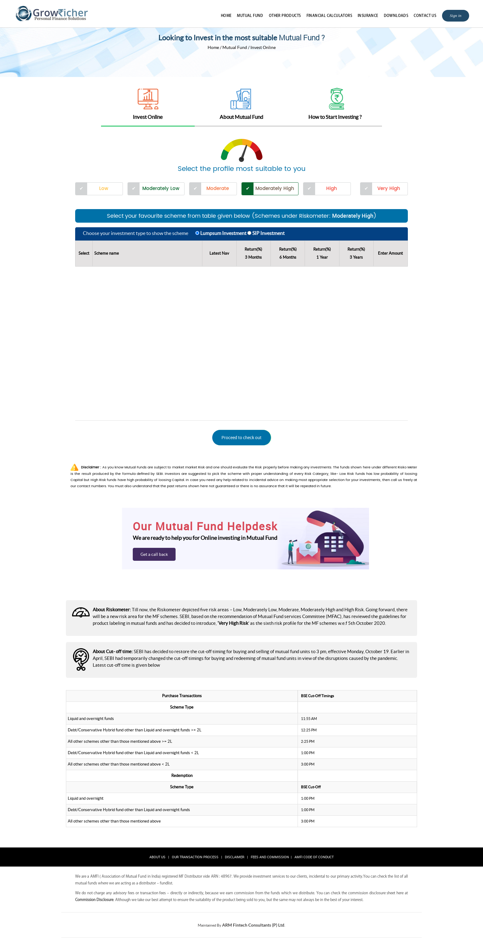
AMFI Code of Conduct (314, 857)
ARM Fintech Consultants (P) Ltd (253, 925)
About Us (157, 857)
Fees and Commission (270, 857)
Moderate (217, 188)
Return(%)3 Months (253, 253)
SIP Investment (268, 233)
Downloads (396, 15)
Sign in (455, 15)
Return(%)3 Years (356, 253)
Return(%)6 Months (288, 253)
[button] (241, 437)
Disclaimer (234, 857)
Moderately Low (160, 188)
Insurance (368, 15)
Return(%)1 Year (322, 253)
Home (226, 15)
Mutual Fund (250, 15)
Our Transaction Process (195, 857)
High (331, 188)
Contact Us (425, 15)
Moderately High (274, 188)
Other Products (285, 15)
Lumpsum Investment (223, 233)
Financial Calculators (329, 15)
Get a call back (154, 554)
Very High (388, 188)
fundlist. (166, 883)
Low (103, 188)
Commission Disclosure (94, 899)
